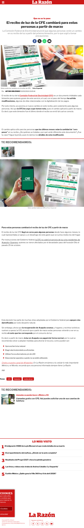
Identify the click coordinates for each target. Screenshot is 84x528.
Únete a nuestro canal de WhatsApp (17, 363)
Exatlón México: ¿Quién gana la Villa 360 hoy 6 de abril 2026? (30, 474)
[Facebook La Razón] (35, 41)
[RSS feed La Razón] (47, 524)
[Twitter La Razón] (40, 41)
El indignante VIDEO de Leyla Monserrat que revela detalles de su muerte (35, 446)
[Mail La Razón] (49, 41)
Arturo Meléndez (12, 91)
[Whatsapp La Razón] (44, 41)
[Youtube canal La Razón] (51, 524)
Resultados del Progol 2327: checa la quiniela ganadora (28, 460)
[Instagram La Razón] (42, 524)
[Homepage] (42, 2)
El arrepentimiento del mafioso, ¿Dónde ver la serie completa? (31, 453)
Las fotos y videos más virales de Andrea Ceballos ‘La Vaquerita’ (31, 467)
